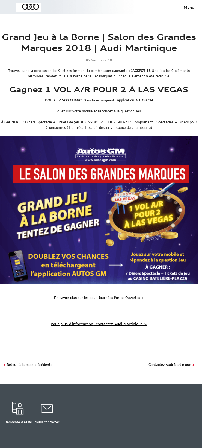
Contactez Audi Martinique (171, 364)
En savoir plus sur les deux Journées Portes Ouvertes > (99, 297)
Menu (189, 7)
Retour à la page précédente (27, 364)
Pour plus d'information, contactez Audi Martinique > (99, 324)
